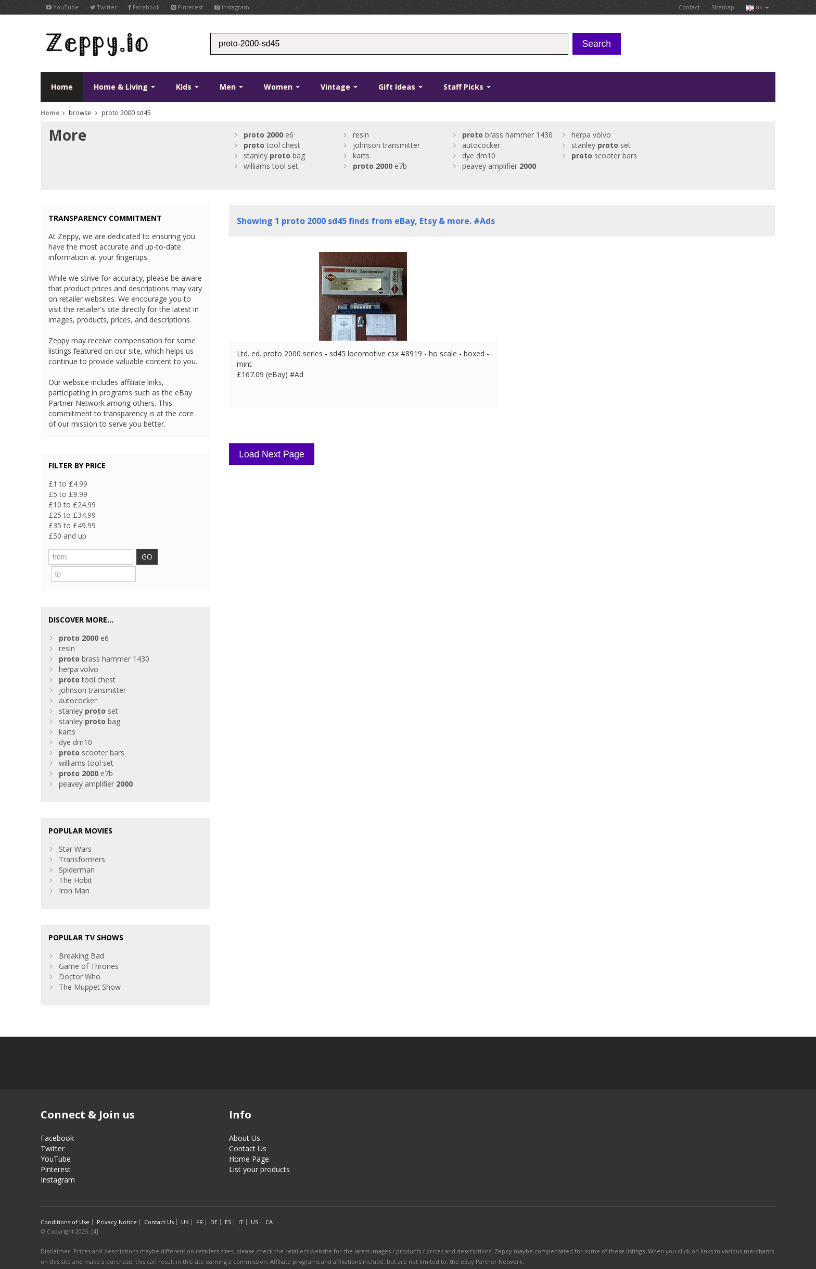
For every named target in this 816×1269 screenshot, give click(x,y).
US (254, 1203)
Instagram (231, 7)
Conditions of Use (65, 1203)
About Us (244, 1119)
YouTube (62, 7)
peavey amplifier (499, 166)
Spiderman (77, 851)
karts (361, 155)
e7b (380, 166)
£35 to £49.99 (72, 525)
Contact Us (247, 1130)
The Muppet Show (90, 968)
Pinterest (187, 7)
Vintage (339, 87)
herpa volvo (591, 135)
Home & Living (124, 87)
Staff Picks (467, 87)
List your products (259, 1150)
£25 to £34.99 (72, 515)
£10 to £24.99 (72, 504)
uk (757, 7)
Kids (187, 87)
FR (199, 1203)
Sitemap (722, 7)
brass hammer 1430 (507, 135)
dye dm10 (478, 155)
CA (269, 1203)
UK (185, 1203)
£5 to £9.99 (67, 494)
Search (596, 44)
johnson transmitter (386, 145)
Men (231, 87)
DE (214, 1203)
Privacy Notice (117, 1203)
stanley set (601, 145)
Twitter (103, 7)
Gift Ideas (400, 87)
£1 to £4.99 (67, 484)
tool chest (272, 145)
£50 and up (67, 536)
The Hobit (75, 861)
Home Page (249, 1140)
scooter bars (604, 155)
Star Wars (75, 830)
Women (282, 87)
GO (165, 557)
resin (361, 135)
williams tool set (271, 166)
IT (241, 1203)
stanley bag (274, 155)
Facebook (144, 7)
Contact (689, 7)
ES (228, 1203)
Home (62, 87)
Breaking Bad (81, 937)
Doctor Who (79, 958)
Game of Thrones (89, 947)
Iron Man (74, 872)
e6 (269, 135)
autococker (481, 145)
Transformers (82, 840)
